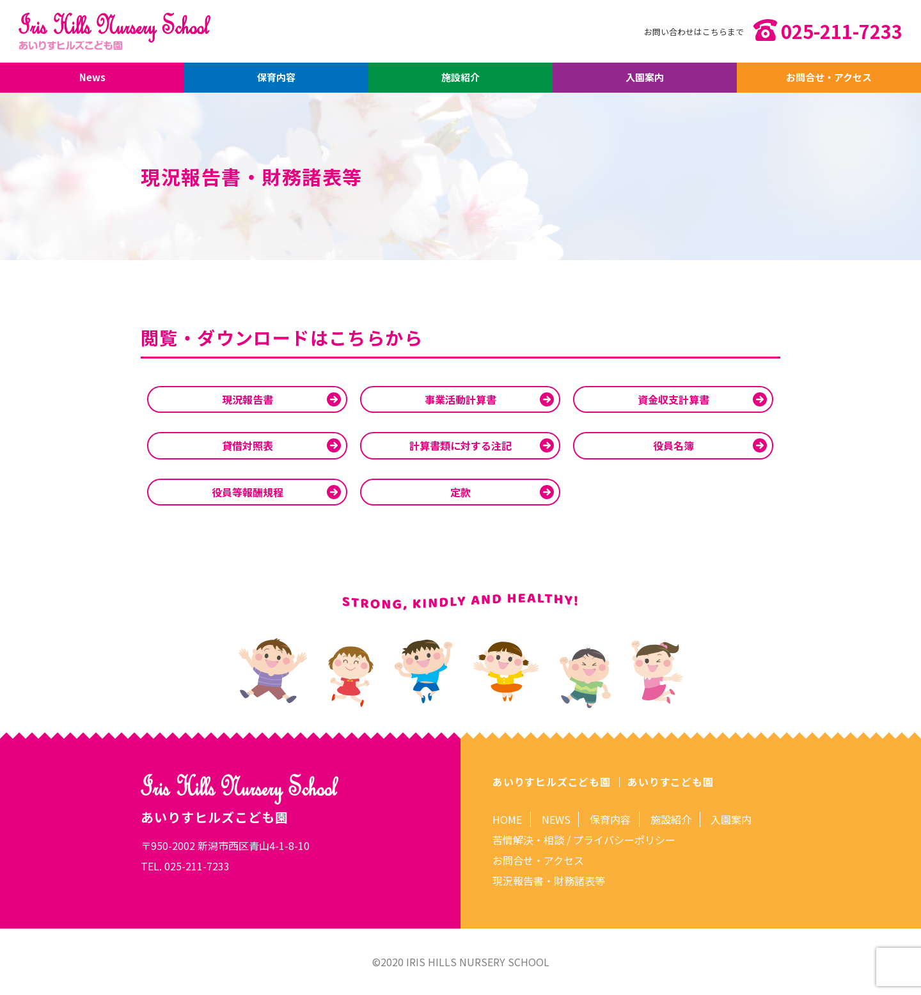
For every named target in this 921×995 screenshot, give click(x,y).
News (92, 78)
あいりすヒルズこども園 (551, 781)
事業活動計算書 (460, 399)
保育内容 (276, 78)
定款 (460, 492)
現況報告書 (247, 399)
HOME (507, 819)
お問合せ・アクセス (829, 78)
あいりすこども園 (670, 781)
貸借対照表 (247, 445)
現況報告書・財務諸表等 (548, 880)
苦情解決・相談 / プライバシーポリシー (583, 839)
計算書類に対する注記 (460, 445)
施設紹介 (460, 78)
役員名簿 (673, 445)
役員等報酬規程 (247, 492)
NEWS (556, 819)
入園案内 (645, 78)
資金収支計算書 (673, 399)
